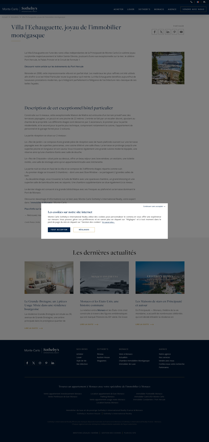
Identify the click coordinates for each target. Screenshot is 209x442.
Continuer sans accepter (153, 206)
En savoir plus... (108, 222)
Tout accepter (59, 230)
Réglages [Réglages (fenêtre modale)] (84, 230)
